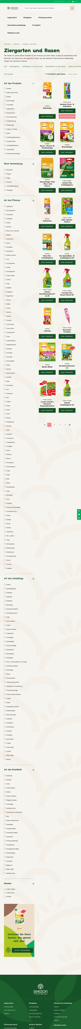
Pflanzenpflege (34, 1007)
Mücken (56, 1007)
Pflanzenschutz (45, 18)
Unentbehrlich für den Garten (55, 66)
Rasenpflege (33, 1010)
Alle (5, 66)
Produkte (36, 25)
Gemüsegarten (14, 66)
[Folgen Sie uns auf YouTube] (73, 1)
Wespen (56, 1020)
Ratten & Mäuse (59, 1010)
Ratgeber (28, 18)
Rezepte (6, 1013)
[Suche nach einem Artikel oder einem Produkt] (46, 8)
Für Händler (59, 1)
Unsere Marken (35, 1024)
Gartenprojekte (8, 1007)
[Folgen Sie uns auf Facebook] (69, 1)
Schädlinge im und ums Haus (32, 66)
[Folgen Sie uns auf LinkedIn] (76, 1)
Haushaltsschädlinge (16, 25)
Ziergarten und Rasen (30, 44)
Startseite (7, 44)
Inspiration (12, 18)
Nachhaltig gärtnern (35, 1013)
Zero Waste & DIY (10, 1010)
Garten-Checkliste (34, 1017)
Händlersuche (13, 33)
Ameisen (56, 1013)
